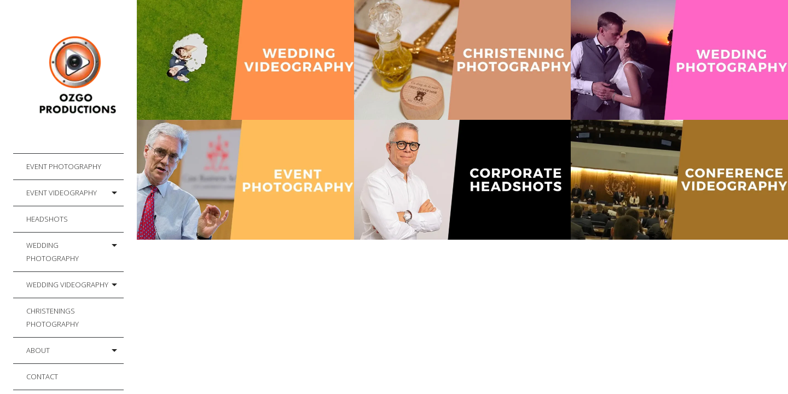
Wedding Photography (52, 251)
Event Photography (63, 166)
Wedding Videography (67, 284)
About (38, 350)
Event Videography (61, 193)
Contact (42, 376)
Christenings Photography (52, 317)
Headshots (47, 219)
